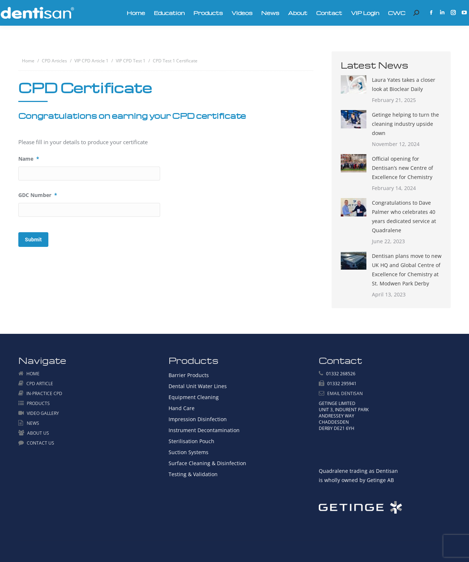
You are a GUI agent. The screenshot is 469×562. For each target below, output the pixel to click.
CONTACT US (40, 443)
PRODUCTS (38, 403)
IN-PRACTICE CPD (44, 393)
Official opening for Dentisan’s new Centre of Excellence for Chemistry (402, 167)
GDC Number (37, 194)
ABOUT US (38, 433)
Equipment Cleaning (194, 397)
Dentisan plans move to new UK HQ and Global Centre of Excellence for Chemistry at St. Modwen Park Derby (407, 269)
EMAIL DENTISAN (345, 393)
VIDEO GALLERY (43, 413)
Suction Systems (188, 452)
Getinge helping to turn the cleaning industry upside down (405, 123)
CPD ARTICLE (39, 383)
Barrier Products (189, 375)
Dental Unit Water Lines (198, 386)
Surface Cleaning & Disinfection (207, 463)
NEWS (33, 423)
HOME (33, 374)
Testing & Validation (193, 474)
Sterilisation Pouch (191, 441)
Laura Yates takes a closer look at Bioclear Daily (403, 84)
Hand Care (182, 408)
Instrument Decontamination (204, 430)
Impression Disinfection (198, 419)
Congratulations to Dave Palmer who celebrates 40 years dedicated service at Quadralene (404, 216)
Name (28, 158)
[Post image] (353, 84)
